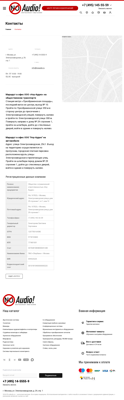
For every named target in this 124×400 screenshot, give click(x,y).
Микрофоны (7, 339)
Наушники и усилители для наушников (16, 348)
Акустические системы (11, 320)
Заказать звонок (105, 8)
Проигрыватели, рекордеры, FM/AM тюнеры (58, 339)
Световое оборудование (51, 345)
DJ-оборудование (49, 320)
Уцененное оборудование (12, 336)
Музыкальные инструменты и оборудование (58, 329)
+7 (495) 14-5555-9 (16, 381)
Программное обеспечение (52, 336)
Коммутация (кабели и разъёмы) (54, 323)
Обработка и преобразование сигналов (56, 332)
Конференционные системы (52, 326)
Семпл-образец (48, 342)
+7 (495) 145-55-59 (95, 5)
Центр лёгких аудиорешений (60, 8)
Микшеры (6, 326)
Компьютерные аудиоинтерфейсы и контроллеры (20, 329)
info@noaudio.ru (38, 68)
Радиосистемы (8, 342)
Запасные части (8, 345)
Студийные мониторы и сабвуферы (15, 332)
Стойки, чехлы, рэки (50, 348)
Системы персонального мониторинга (16, 351)
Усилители (6, 323)
